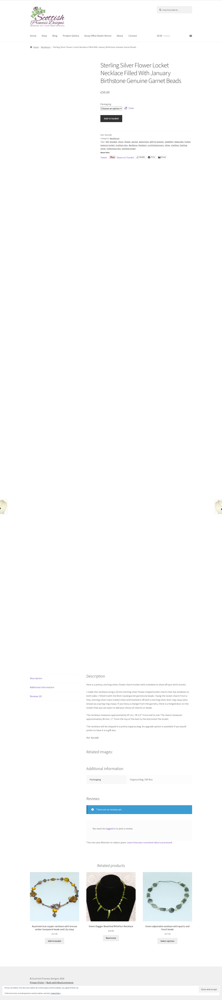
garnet (135, 141)
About (120, 35)
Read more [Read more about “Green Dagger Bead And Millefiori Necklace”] (111, 938)
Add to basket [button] (54, 941)
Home (33, 35)
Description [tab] (36, 678)
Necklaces (46, 47)
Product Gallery (71, 35)
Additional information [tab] (42, 687)
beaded (113, 141)
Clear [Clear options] (131, 108)
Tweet (103, 157)
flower (127, 141)
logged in (110, 828)
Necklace (133, 145)
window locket (129, 148)
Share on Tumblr (125, 157)
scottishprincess (156, 145)
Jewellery (169, 141)
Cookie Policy (56, 993)
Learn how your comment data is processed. (149, 842)
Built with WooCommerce (59, 982)
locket (187, 141)
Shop (44, 35)
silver (167, 145)
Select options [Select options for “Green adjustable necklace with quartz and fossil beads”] (167, 941)
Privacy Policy (37, 982)
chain (120, 141)
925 (107, 141)
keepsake (179, 141)
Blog (54, 35)
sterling (175, 145)
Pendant (142, 145)
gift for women (157, 141)
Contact (132, 35)
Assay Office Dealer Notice (97, 35)
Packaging (105, 104)
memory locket (107, 145)
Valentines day (114, 148)
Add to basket (111, 118)
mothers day (122, 145)
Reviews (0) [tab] (36, 696)
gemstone (144, 141)
